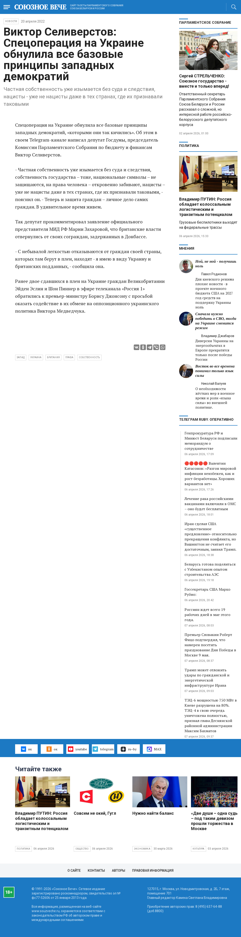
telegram (103, 749)
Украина (35, 357)
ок (52, 749)
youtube (77, 749)
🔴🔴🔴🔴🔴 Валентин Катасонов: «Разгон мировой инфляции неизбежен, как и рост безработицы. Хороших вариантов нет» (210, 473)
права (69, 357)
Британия (53, 357)
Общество (82, 849)
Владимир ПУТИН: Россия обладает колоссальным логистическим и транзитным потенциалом (205, 207)
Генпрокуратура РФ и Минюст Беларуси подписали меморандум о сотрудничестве (210, 440)
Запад (21, 357)
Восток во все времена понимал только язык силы (215, 371)
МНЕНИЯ (186, 248)
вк (26, 749)
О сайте (74, 870)
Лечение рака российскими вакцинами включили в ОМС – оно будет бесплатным (210, 503)
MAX (154, 749)
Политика (189, 146)
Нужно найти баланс (153, 813)
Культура (198, 849)
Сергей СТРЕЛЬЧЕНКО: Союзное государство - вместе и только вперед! (204, 81)
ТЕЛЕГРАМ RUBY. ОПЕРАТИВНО (206, 419)
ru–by (129, 749)
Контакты (96, 870)
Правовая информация (153, 870)
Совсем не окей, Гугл (95, 813)
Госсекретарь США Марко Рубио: (207, 592)
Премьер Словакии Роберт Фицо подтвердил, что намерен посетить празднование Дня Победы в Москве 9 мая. (210, 645)
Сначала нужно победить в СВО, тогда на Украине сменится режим (215, 321)
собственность (89, 357)
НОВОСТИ (11, 21)
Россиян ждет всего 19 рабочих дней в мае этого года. (207, 614)
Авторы (118, 870)
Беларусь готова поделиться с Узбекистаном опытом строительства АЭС (210, 569)
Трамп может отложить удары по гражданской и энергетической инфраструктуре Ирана (206, 677)
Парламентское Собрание (205, 22)
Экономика (142, 849)
